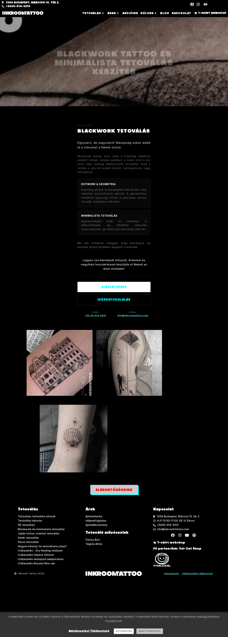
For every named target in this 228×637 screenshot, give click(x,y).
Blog (164, 13)
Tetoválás (93, 13)
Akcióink (130, 13)
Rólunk (149, 13)
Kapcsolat (181, 13)
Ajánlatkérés (114, 287)
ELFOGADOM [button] (124, 631)
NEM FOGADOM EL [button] (150, 631)
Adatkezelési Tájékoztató (89, 631)
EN (205, 4)
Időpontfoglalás (114, 299)
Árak (113, 13)
